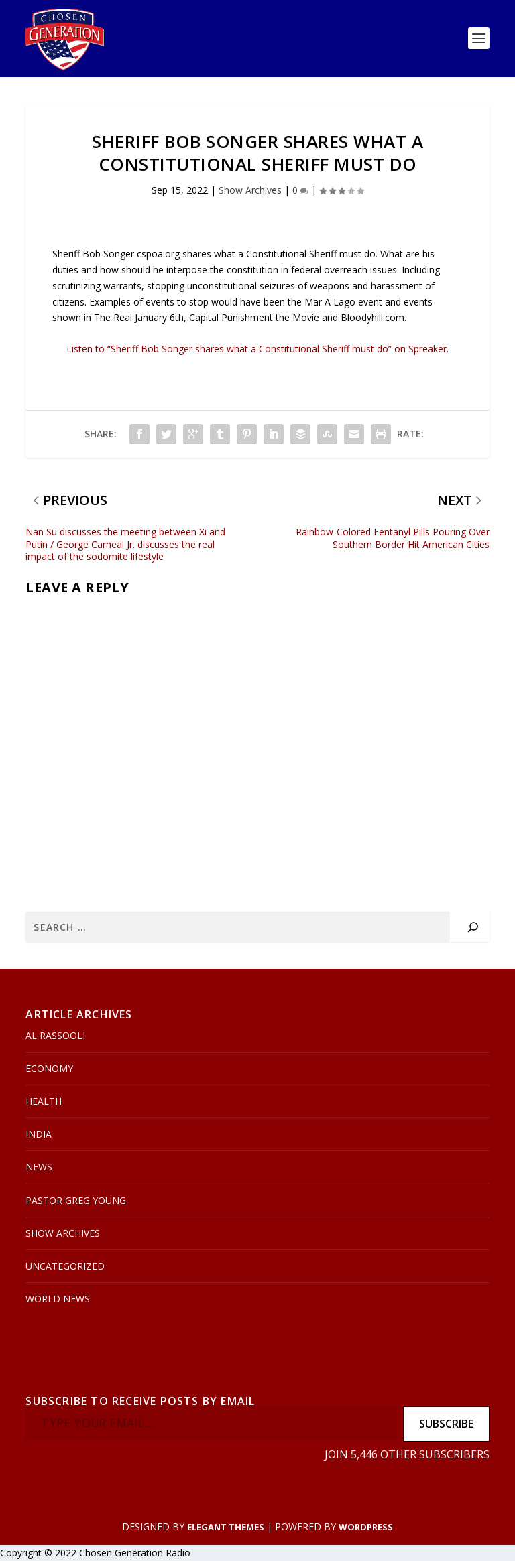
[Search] (473, 927)
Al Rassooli (55, 1035)
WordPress (366, 1527)
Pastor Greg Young (75, 1200)
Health (43, 1101)
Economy (49, 1068)
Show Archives (250, 190)
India (38, 1134)
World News (57, 1298)
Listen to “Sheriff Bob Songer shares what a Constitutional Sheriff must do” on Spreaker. (257, 348)
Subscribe (446, 1424)
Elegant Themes (225, 1527)
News (38, 1167)
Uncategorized (65, 1266)
